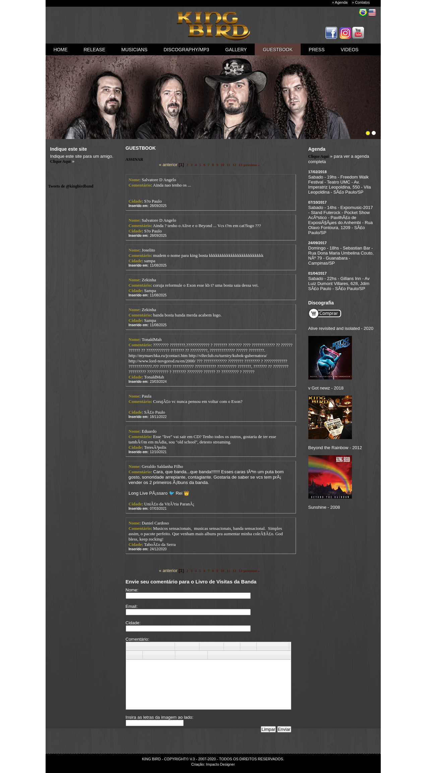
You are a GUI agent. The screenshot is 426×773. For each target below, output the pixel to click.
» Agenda (340, 2)
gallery (236, 49)
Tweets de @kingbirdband (71, 186)
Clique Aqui (60, 161)
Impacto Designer (220, 764)
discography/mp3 (186, 49)
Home (61, 49)
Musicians (134, 49)
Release (95, 49)
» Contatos (361, 2)
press (316, 49)
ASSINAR (134, 159)
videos (350, 49)
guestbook (278, 49)
